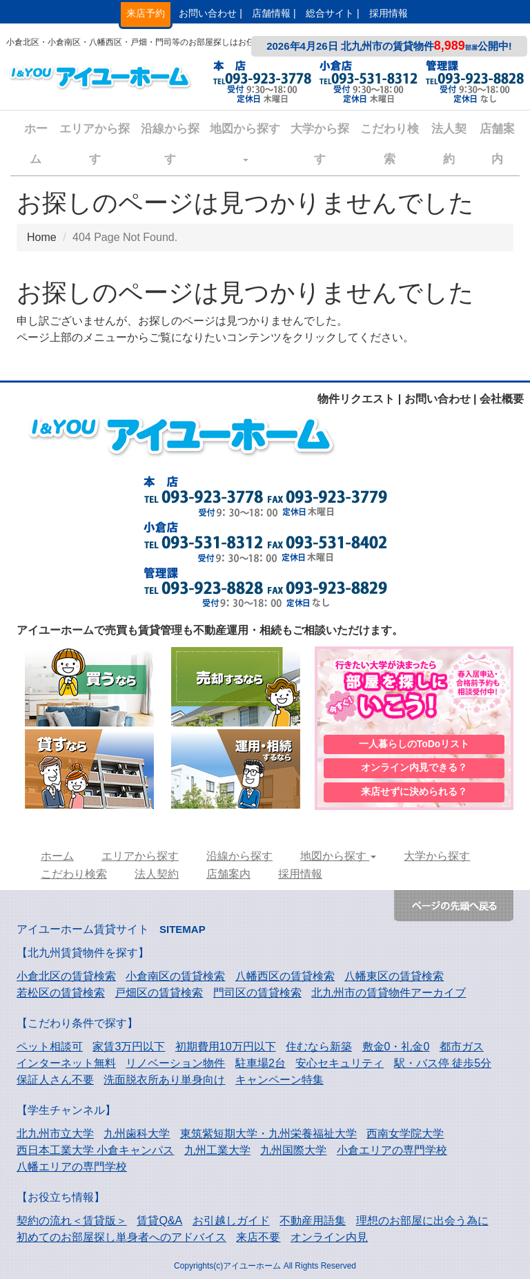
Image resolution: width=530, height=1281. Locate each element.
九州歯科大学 (137, 1136)
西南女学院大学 (405, 1136)
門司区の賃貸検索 (257, 995)
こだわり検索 (389, 144)
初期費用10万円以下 (225, 1048)
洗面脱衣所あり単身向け (164, 1082)
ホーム (36, 144)
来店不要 (258, 1239)
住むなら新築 (319, 1048)
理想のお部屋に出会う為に (422, 1223)
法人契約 (449, 144)
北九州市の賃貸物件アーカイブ (388, 995)
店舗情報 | (274, 13)
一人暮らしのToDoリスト (414, 743)
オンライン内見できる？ (414, 768)
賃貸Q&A (159, 1223)
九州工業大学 (217, 1152)
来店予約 (145, 13)
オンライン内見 (329, 1239)
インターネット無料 (66, 1065)
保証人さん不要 (55, 1082)
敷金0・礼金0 (396, 1048)
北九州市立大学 (55, 1136)
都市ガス (462, 1048)
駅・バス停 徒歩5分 (442, 1065)
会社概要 (502, 399)
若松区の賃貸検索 (61, 995)
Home (42, 237)
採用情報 (388, 13)
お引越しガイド (231, 1223)
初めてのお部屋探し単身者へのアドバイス (121, 1239)
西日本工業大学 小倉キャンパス (95, 1152)
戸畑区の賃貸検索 (159, 995)
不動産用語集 (312, 1223)
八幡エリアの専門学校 (72, 1169)
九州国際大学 (293, 1152)
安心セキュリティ (339, 1065)
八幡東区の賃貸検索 (394, 978)
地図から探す (245, 142)
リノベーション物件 (175, 1065)
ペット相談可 (50, 1048)
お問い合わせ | (210, 13)
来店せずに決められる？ (414, 793)
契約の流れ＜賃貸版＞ (72, 1223)
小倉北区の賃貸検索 (66, 978)
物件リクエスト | (359, 399)
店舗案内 (497, 144)
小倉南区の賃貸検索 (175, 978)
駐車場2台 (260, 1065)
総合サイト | (333, 13)
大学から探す (320, 144)
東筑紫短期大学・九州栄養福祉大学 (268, 1136)
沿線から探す (170, 144)
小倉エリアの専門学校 (392, 1152)
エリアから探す (94, 144)
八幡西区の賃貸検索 (285, 978)
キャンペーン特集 (279, 1082)
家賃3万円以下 (128, 1048)
